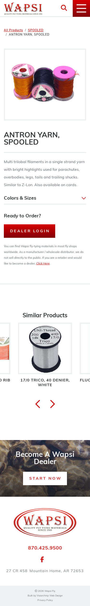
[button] (45, 198)
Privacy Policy (45, 600)
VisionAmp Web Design (50, 595)
